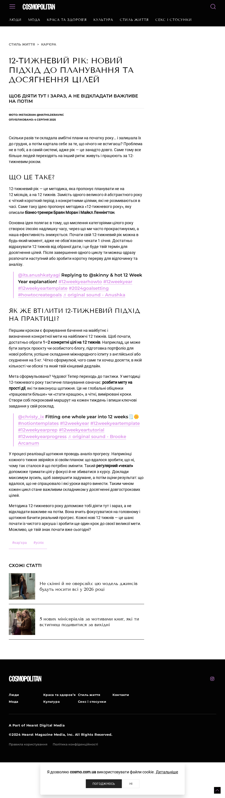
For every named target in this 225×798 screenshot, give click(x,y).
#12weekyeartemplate (42, 288)
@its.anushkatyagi (39, 275)
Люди (15, 20)
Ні (130, 783)
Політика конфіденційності (75, 744)
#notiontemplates (38, 423)
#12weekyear (117, 281)
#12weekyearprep (38, 430)
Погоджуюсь (104, 783)
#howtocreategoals (40, 294)
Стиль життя (134, 20)
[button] (217, 790)
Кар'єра (48, 44)
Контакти (120, 695)
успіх (38, 543)
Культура (103, 20)
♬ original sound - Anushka (94, 294)
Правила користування (28, 744)
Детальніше (167, 772)
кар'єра (19, 543)
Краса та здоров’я (67, 20)
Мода (34, 20)
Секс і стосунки (173, 20)
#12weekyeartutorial (81, 430)
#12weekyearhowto (80, 281)
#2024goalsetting (89, 288)
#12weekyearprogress (42, 436)
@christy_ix (31, 416)
